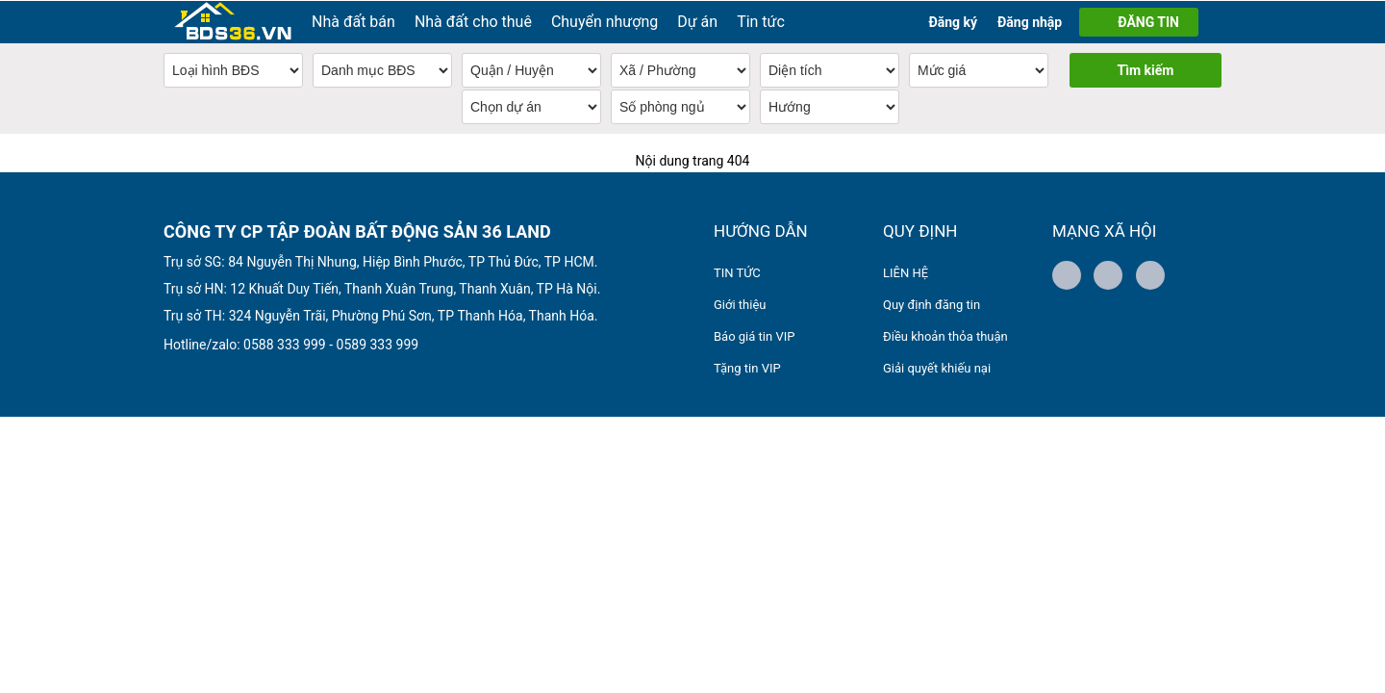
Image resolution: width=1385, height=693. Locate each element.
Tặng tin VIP (747, 367)
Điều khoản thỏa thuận (945, 335)
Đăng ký (952, 21)
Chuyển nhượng (604, 21)
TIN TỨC (737, 272)
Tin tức (761, 21)
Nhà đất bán (353, 21)
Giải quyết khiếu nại (937, 367)
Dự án (697, 21)
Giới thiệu (740, 303)
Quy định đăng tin (931, 303)
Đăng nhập (1029, 21)
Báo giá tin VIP (754, 335)
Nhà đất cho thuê (473, 21)
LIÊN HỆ (905, 272)
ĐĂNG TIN (1148, 21)
